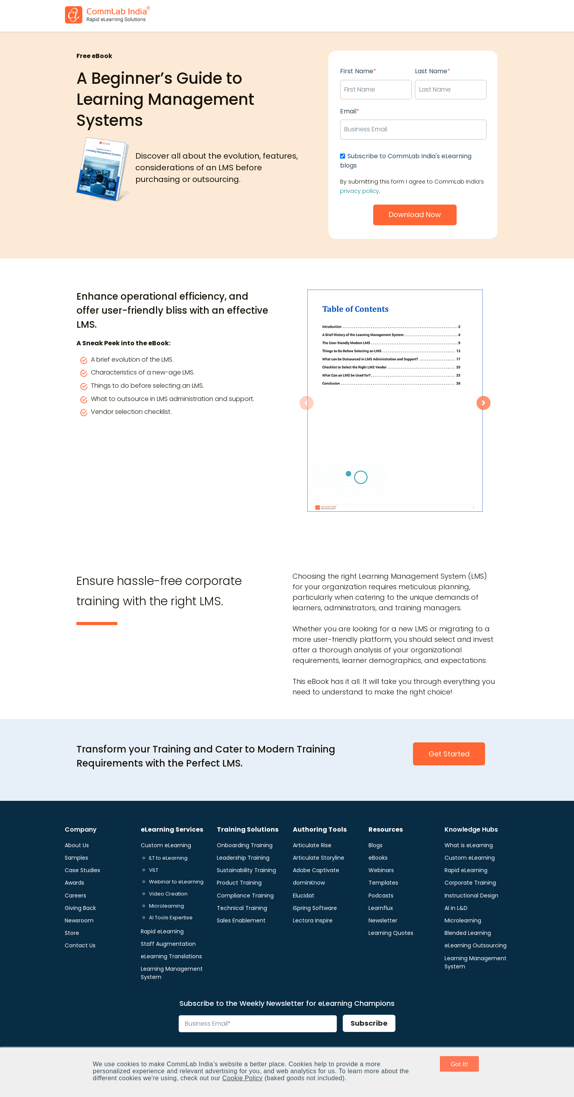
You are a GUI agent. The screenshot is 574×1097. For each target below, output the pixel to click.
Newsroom (79, 920)
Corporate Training (470, 883)
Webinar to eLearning (176, 881)
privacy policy (359, 191)
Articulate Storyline (318, 858)
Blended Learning (468, 933)
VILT (153, 870)
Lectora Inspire (313, 920)
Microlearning (166, 906)
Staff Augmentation (168, 944)
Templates (383, 883)
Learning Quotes (390, 933)
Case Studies (82, 870)
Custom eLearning (166, 845)
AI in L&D (456, 908)
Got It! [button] (459, 1063)
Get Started (449, 754)
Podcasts (380, 895)
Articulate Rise (312, 845)
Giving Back (80, 908)
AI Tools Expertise (171, 917)
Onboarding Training (245, 845)
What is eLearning (469, 845)
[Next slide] (484, 403)
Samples (76, 858)
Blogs (375, 845)
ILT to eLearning (168, 858)
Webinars (381, 870)
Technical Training (242, 908)
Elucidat (303, 895)
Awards (74, 883)
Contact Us (80, 945)
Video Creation (168, 893)
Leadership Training (243, 858)
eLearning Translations (171, 956)
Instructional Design (471, 895)
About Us (77, 845)
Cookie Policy (242, 1078)
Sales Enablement (241, 920)
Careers (75, 895)
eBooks (378, 858)
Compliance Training (245, 895)
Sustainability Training (246, 870)
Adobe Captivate (316, 870)
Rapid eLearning (162, 931)
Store (72, 933)
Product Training (239, 883)
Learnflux (380, 908)
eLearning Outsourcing (476, 945)
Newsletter (382, 920)
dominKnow (309, 883)
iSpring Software (315, 908)
